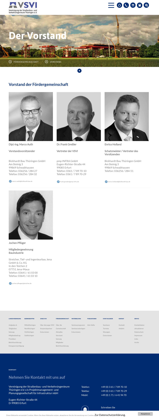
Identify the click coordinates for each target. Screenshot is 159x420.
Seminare (106, 325)
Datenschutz (138, 332)
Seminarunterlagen (78, 329)
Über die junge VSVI (47, 325)
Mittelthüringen (30, 325)
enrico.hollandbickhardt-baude (119, 182)
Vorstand (59, 335)
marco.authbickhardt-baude (22, 181)
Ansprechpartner (46, 329)
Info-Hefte (91, 325)
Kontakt (122, 325)
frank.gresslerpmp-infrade (69, 182)
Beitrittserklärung (15, 342)
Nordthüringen (29, 329)
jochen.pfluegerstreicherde (21, 283)
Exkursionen (44, 332)
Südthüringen (29, 335)
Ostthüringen (29, 332)
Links (136, 339)
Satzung (11, 332)
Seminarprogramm (78, 325)
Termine (106, 329)
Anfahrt (121, 329)
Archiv (136, 342)
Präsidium (12, 339)
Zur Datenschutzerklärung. (110, 415)
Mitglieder (59, 342)
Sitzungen (106, 332)
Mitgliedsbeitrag (14, 335)
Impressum (138, 335)
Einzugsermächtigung (16, 346)
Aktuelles (59, 332)
